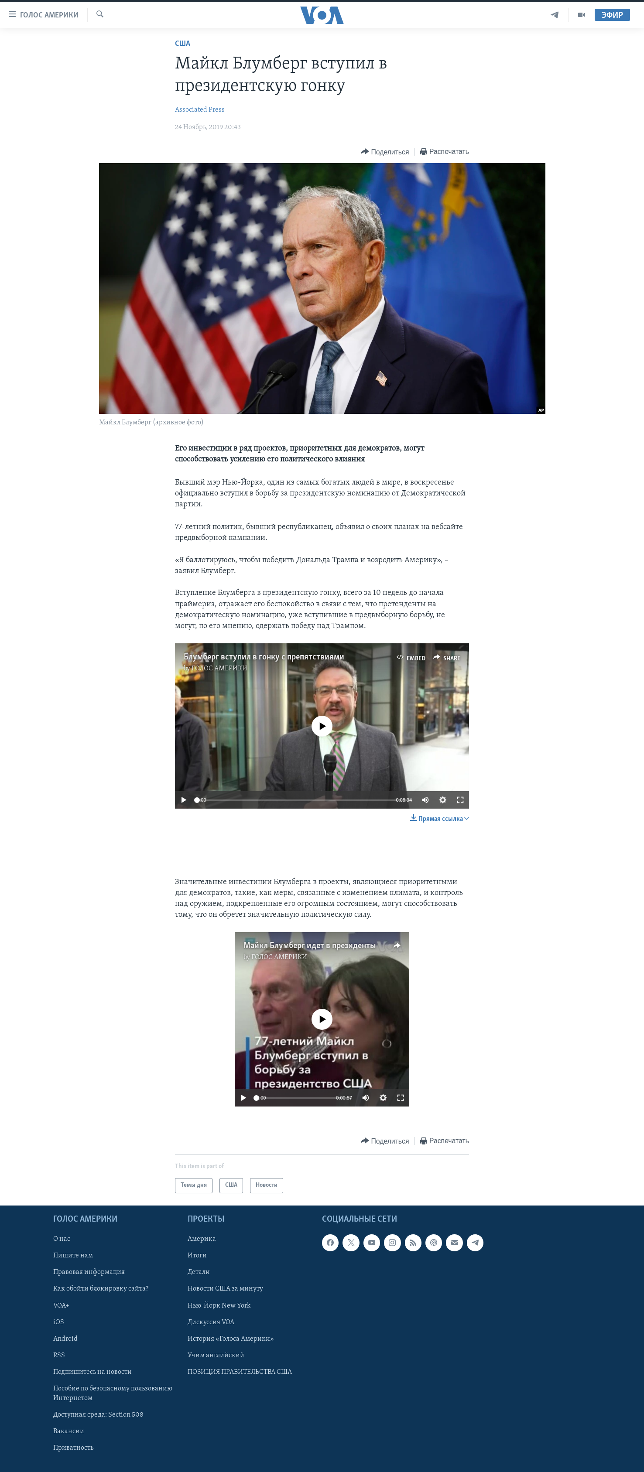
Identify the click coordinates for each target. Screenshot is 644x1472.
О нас (61, 1239)
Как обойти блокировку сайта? (100, 1288)
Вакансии (68, 1431)
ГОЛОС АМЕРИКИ (219, 668)
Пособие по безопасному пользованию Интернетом (112, 1393)
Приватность (73, 1448)
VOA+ (61, 1305)
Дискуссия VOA (211, 1321)
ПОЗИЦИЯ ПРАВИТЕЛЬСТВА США (240, 1371)
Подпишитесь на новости (92, 1371)
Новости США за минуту (225, 1288)
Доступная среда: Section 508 (98, 1414)
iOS (58, 1321)
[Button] (385, 152)
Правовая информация (89, 1272)
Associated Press (200, 109)
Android (65, 1338)
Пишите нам (73, 1255)
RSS (59, 1355)
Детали (199, 1272)
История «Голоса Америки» (231, 1338)
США (182, 44)
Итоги (197, 1255)
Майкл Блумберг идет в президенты (309, 946)
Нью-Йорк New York (219, 1305)
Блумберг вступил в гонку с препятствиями (264, 657)
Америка (202, 1239)
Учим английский (216, 1355)
